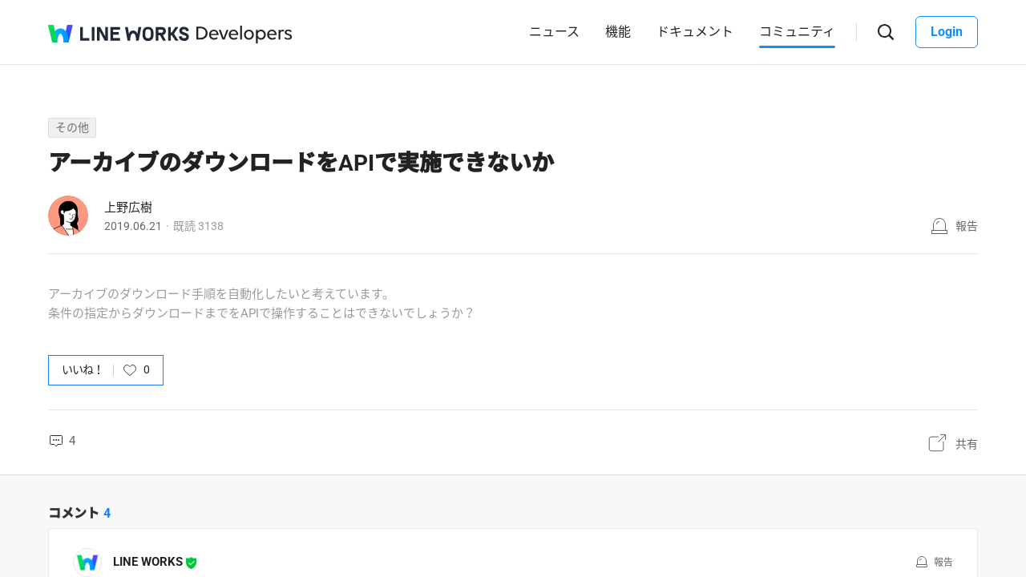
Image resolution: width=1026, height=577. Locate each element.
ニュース (554, 31)
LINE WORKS (148, 562)
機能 (618, 31)
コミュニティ (797, 31)
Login (947, 31)
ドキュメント (694, 31)
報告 (966, 226)
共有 (966, 444)
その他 (72, 127)
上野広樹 (128, 207)
